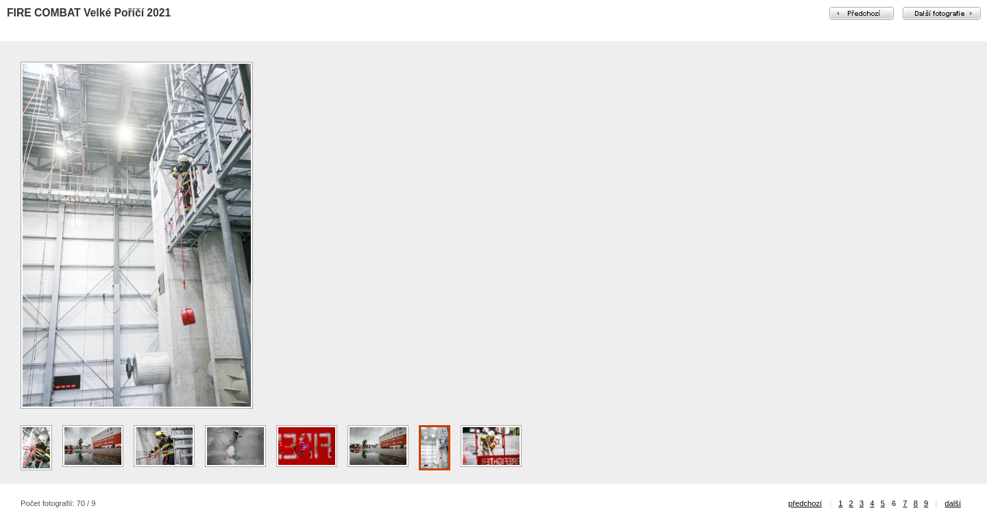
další (953, 503)
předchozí (805, 503)
